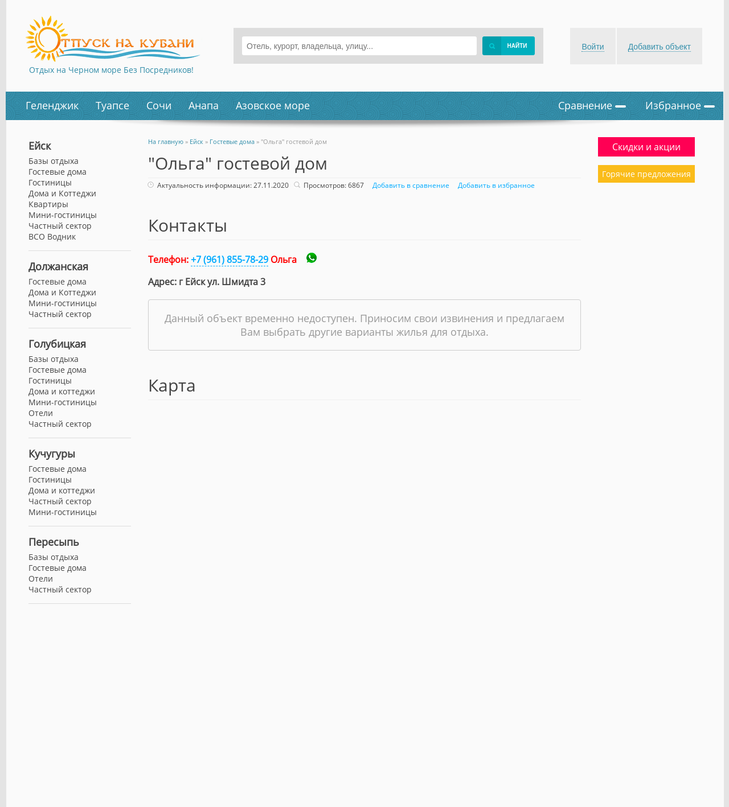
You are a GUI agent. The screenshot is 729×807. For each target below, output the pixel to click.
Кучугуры (51, 453)
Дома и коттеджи (61, 391)
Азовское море (273, 105)
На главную (165, 141)
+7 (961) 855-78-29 (229, 259)
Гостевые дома (57, 171)
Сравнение (592, 105)
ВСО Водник (52, 236)
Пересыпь (53, 542)
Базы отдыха (53, 160)
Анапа (204, 105)
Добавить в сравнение (409, 185)
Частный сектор (60, 225)
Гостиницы (50, 182)
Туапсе (112, 105)
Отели (40, 412)
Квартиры (48, 204)
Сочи (158, 105)
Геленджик (52, 105)
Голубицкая (57, 344)
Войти (592, 46)
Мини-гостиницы (62, 214)
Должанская (58, 266)
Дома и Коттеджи (62, 193)
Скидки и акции (646, 147)
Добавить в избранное (495, 185)
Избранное (680, 105)
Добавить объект (659, 46)
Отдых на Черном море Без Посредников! (111, 69)
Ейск (39, 146)
